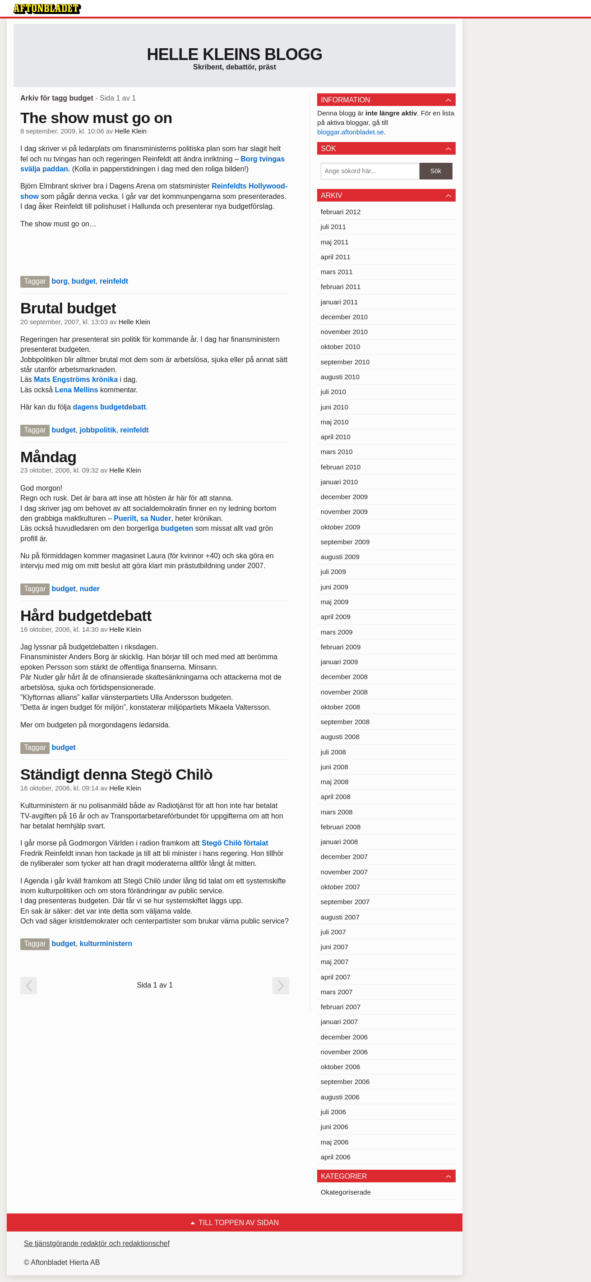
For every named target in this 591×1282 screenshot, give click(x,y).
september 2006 (345, 1081)
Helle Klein (130, 131)
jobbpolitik (98, 430)
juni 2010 (334, 407)
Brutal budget (68, 308)
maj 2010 (335, 422)
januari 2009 (339, 662)
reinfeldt (114, 281)
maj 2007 (335, 961)
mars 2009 (337, 632)
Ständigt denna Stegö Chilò (116, 774)
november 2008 (344, 692)
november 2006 (344, 1052)
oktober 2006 (340, 1067)
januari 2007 (339, 1021)
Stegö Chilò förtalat (234, 843)
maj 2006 (335, 1142)
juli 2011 (333, 226)
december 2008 (344, 676)
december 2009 (344, 497)
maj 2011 (335, 242)
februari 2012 (340, 212)
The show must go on (96, 117)
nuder (90, 589)
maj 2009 (335, 602)
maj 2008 (335, 782)
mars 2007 (337, 992)
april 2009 (336, 616)
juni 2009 (334, 587)
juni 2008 (334, 767)
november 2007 (344, 872)
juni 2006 (334, 1126)
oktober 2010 (340, 346)
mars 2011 (337, 272)
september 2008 (345, 722)
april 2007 (336, 977)
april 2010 (336, 437)
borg (59, 281)
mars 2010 (337, 451)
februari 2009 (340, 647)
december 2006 (344, 1037)
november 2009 (344, 511)
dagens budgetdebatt (109, 407)
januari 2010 (339, 482)
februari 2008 (340, 827)
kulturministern (106, 943)
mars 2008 (337, 812)
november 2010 (344, 331)
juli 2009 (333, 571)
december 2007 (344, 856)
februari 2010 (340, 467)
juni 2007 (334, 947)
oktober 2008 (340, 707)
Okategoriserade (346, 1192)
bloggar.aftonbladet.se (350, 132)
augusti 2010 (340, 377)
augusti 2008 (340, 736)
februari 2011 (340, 286)
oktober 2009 (340, 527)
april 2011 (336, 257)
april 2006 (336, 1157)
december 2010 (344, 317)
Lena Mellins (76, 390)
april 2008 (336, 796)
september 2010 (345, 362)
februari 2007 (340, 1007)
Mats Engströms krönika (75, 379)
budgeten (177, 528)
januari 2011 (339, 302)
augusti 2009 (340, 557)
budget (84, 281)
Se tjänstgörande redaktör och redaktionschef (97, 1243)
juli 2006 (333, 1112)
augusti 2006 (340, 1097)
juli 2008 (333, 752)
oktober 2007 (340, 887)
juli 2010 (333, 391)
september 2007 (345, 901)
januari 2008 (339, 841)
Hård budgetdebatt (86, 615)
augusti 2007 (340, 917)
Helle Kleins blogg (234, 54)
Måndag (48, 456)
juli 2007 (333, 932)
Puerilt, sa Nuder (141, 518)
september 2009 (345, 542)
